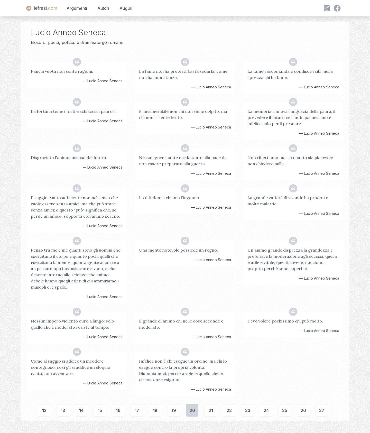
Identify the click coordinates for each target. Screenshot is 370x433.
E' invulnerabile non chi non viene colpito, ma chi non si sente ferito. (183, 114)
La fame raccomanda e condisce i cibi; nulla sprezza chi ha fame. (290, 74)
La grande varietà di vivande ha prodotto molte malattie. (287, 200)
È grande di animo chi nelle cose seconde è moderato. (181, 324)
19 (173, 410)
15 (100, 410)
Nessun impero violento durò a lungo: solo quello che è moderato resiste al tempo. (72, 324)
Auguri (125, 8)
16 (118, 410)
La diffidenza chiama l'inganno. (169, 197)
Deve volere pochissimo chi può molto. (285, 321)
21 (211, 410)
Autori (103, 8)
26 (303, 410)
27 (321, 410)
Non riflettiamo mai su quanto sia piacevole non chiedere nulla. (290, 160)
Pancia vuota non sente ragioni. (62, 71)
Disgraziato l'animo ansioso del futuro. (69, 157)
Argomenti (77, 8)
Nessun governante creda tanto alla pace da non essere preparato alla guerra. (183, 160)
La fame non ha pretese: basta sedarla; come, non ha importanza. (183, 74)
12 (44, 410)
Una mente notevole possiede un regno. (178, 250)
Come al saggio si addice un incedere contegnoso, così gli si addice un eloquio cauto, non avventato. (70, 367)
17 (137, 410)
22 (229, 410)
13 (63, 410)
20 (192, 410)
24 (266, 410)
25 (284, 410)
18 (155, 410)
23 (247, 410)
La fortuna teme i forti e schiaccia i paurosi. (74, 111)
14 (81, 410)
